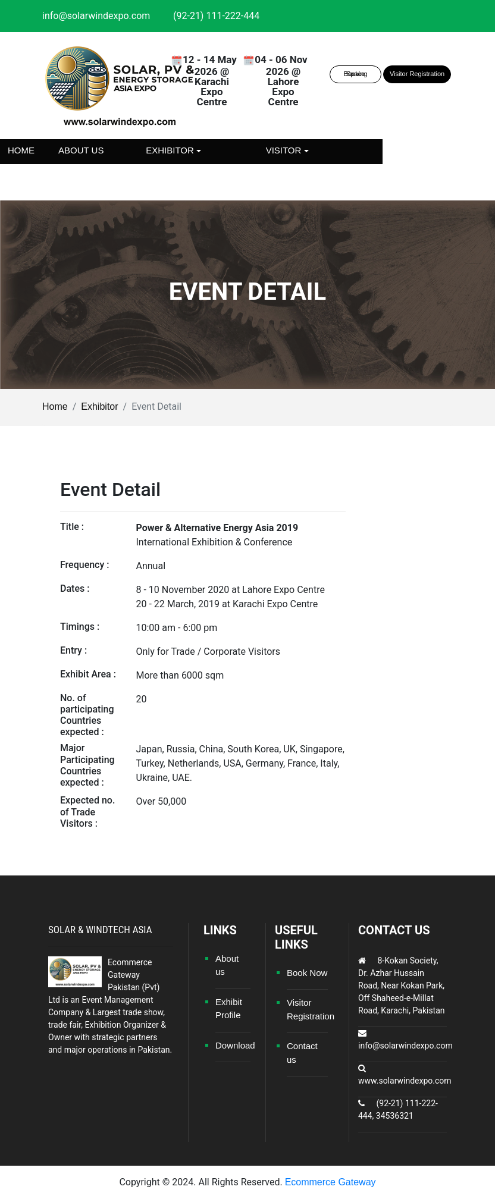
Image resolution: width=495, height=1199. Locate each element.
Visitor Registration (417, 73)
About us (81, 150)
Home (21, 150)
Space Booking (356, 73)
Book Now (307, 973)
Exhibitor (99, 406)
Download (235, 1045)
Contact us (239, 175)
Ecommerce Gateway (330, 1182)
